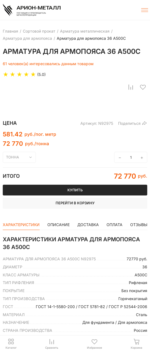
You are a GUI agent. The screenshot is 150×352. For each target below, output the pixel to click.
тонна (12, 157)
